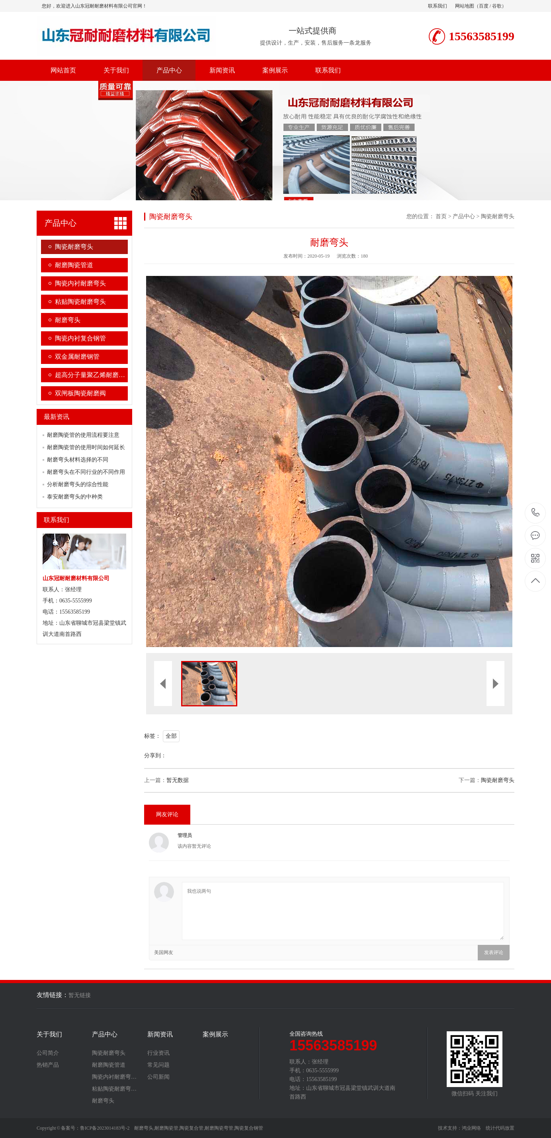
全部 (171, 736)
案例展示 (275, 70)
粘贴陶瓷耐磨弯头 (80, 301)
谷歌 (497, 6)
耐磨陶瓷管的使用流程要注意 (83, 435)
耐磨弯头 (67, 320)
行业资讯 (158, 1053)
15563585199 (535, 513)
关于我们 (116, 70)
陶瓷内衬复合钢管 (80, 338)
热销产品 (48, 1065)
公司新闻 (158, 1077)
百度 (483, 6)
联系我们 (437, 6)
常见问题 (158, 1065)
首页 (441, 216)
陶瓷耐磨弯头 (74, 246)
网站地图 (464, 6)
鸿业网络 (471, 1128)
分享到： (155, 756)
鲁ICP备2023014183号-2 (105, 1128)
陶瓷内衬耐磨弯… (114, 1077)
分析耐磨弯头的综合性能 (77, 484)
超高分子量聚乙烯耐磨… (90, 375)
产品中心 (169, 70)
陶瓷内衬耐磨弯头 (80, 283)
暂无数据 (177, 780)
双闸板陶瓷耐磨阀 (80, 393)
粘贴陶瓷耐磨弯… (114, 1089)
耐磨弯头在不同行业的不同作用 (86, 472)
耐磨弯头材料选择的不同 (77, 460)
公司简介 (48, 1053)
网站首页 (63, 70)
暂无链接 (79, 995)
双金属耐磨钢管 (77, 356)
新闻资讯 (222, 70)
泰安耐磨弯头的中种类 (75, 497)
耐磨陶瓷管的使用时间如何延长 (86, 447)
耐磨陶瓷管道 (74, 265)
